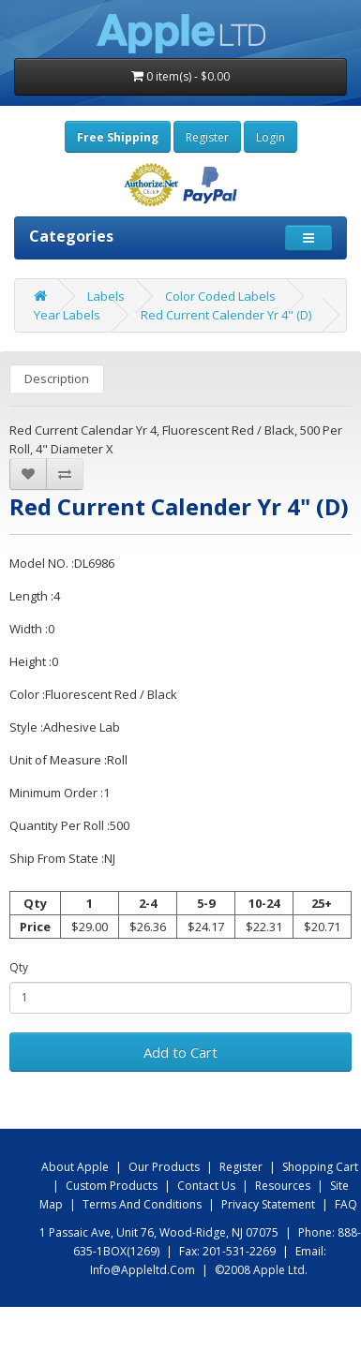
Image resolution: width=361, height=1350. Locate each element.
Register (207, 137)
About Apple (75, 1167)
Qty (18, 967)
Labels (106, 296)
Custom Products (112, 1186)
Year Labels (67, 314)
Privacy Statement (268, 1204)
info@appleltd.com (142, 1270)
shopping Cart (320, 1167)
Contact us (206, 1186)
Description (56, 378)
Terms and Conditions (142, 1204)
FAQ (346, 1204)
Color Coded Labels (220, 296)
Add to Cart (180, 1052)
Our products (164, 1167)
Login (270, 137)
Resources (282, 1186)
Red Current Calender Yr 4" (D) (226, 314)
